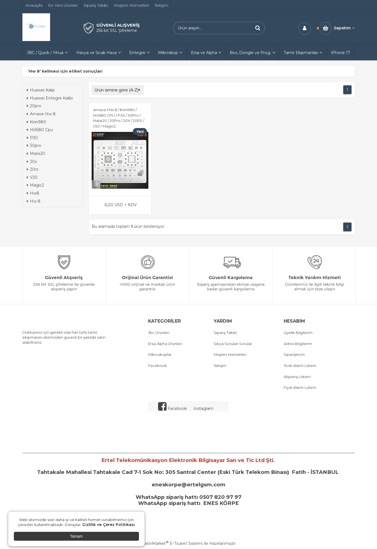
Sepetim (344, 27)
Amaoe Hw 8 (41, 113)
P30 (32, 137)
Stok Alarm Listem (300, 365)
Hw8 (33, 193)
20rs (32, 169)
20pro (34, 105)
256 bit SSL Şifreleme (116, 30)
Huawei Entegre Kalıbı (50, 98)
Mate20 (36, 153)
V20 (32, 177)
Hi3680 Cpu (40, 129)
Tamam (76, 536)
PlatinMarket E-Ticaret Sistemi (172, 543)
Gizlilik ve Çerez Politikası (108, 524)
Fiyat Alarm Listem (300, 387)
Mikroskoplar (160, 354)
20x (32, 161)
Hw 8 (33, 201)
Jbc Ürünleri (158, 332)
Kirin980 (36, 121)
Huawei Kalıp (41, 90)
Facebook (157, 365)
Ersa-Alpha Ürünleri (165, 343)
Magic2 (35, 185)
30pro (34, 145)
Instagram (203, 408)
